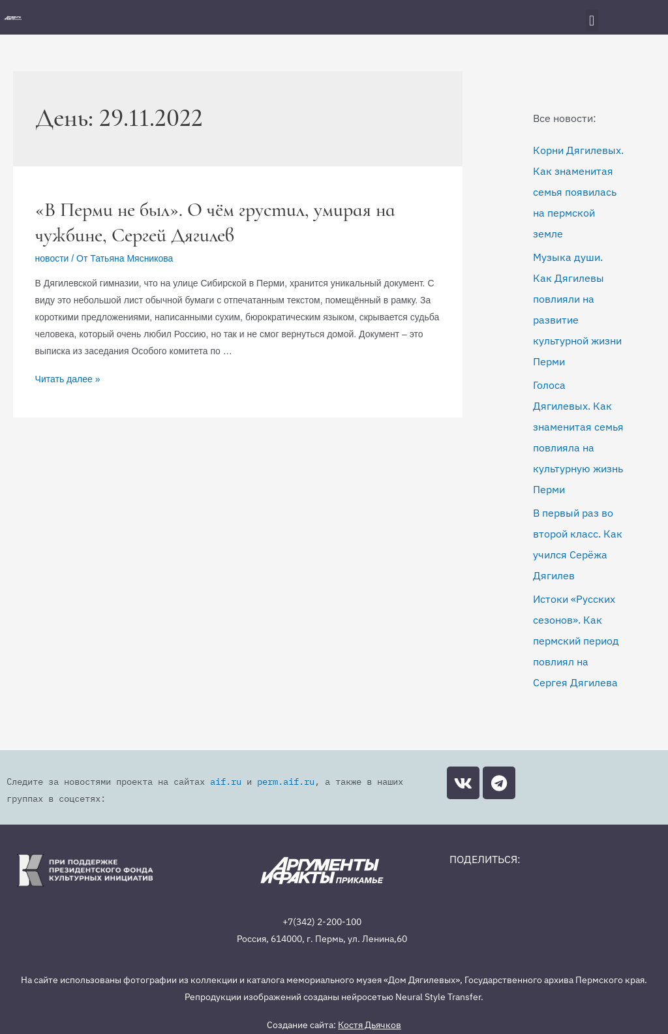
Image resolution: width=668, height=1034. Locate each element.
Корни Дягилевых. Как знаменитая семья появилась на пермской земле (578, 192)
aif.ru (195, 781)
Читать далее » (67, 379)
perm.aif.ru (237, 781)
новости (52, 258)
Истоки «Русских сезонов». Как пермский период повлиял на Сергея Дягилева (576, 640)
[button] (592, 20)
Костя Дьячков (369, 1008)
